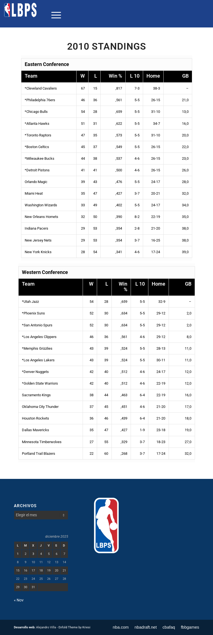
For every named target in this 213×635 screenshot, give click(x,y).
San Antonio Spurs (38, 325)
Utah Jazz (31, 301)
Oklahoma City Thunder (40, 407)
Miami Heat (34, 193)
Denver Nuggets (36, 372)
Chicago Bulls (37, 112)
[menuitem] (53, 14)
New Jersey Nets (38, 240)
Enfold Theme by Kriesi (74, 627)
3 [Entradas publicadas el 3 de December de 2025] (33, 554)
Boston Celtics (37, 147)
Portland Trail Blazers (38, 453)
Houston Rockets (35, 418)
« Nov (19, 600)
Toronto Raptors (38, 135)
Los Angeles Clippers (40, 337)
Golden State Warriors (41, 383)
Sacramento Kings (36, 395)
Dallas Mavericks (35, 430)
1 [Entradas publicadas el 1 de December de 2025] (18, 554)
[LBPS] (20, 14)
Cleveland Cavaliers (41, 88)
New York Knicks (38, 252)
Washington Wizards (41, 205)
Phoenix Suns (34, 313)
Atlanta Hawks (37, 123)
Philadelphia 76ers (40, 100)
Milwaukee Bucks (40, 158)
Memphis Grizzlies (38, 348)
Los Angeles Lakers (39, 360)
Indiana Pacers (36, 228)
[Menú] (53, 14)
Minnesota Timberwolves (42, 442)
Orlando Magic (36, 182)
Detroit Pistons (38, 170)
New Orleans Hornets (41, 217)
